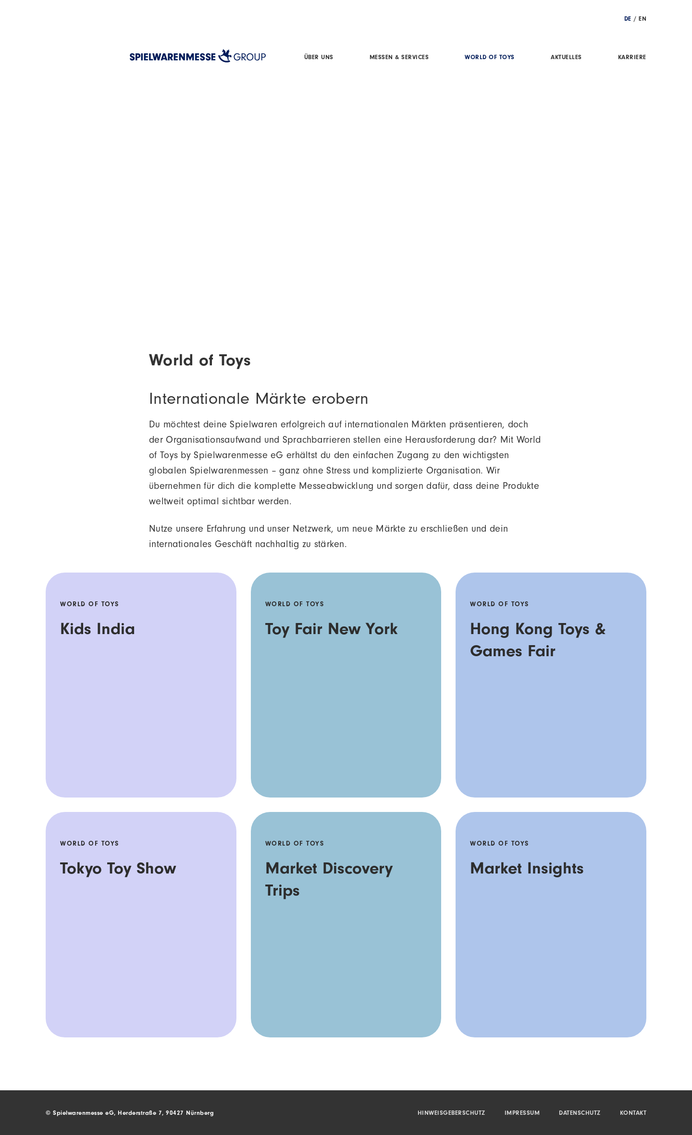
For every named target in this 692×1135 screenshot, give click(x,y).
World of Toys (490, 58)
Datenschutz (580, 1113)
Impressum (522, 1113)
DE (627, 19)
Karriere (632, 58)
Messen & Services (399, 58)
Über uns (319, 58)
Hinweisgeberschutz (451, 1113)
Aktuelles (566, 58)
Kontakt (633, 1113)
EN (642, 19)
